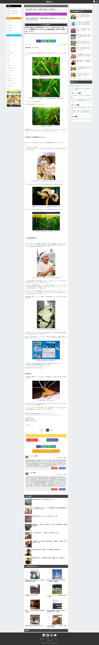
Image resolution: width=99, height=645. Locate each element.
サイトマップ (10, 75)
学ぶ (9, 47)
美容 (9, 42)
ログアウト (10, 88)
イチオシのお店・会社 (13, 13)
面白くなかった (52, 440)
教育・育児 (10, 28)
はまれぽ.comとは (11, 67)
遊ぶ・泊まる (10, 52)
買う (9, 40)
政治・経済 (10, 20)
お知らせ (10, 65)
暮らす (9, 50)
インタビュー (10, 33)
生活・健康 (10, 30)
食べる (9, 37)
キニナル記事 (11, 8)
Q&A (9, 73)
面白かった (32, 440)
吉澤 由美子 (65, 44)
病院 (9, 55)
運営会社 (10, 78)
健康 (9, 60)
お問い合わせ (10, 85)
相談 (9, 57)
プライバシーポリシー (12, 83)
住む (9, 45)
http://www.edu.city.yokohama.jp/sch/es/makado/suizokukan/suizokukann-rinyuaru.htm (43, 415)
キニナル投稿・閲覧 (13, 11)
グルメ (9, 22)
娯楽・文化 (10, 25)
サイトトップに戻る (13, 5)
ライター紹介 (10, 70)
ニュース (10, 16)
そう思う (54, 468)
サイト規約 (10, 80)
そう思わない (62, 468)
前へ (41, 430)
